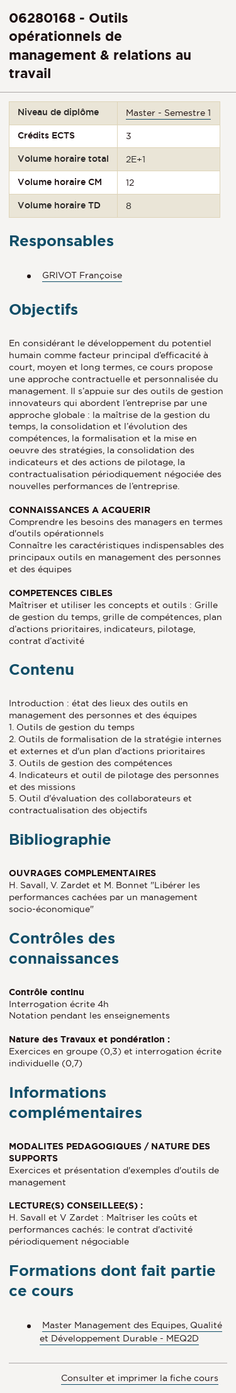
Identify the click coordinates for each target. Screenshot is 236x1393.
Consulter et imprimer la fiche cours (139, 1378)
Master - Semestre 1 (168, 113)
